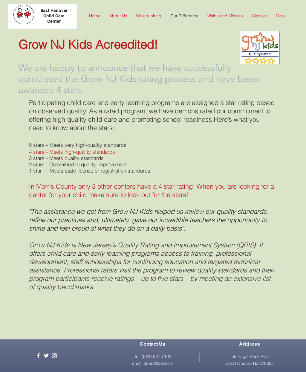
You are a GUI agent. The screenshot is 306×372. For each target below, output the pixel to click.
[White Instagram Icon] (54, 355)
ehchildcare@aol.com (152, 363)
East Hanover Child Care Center (54, 16)
